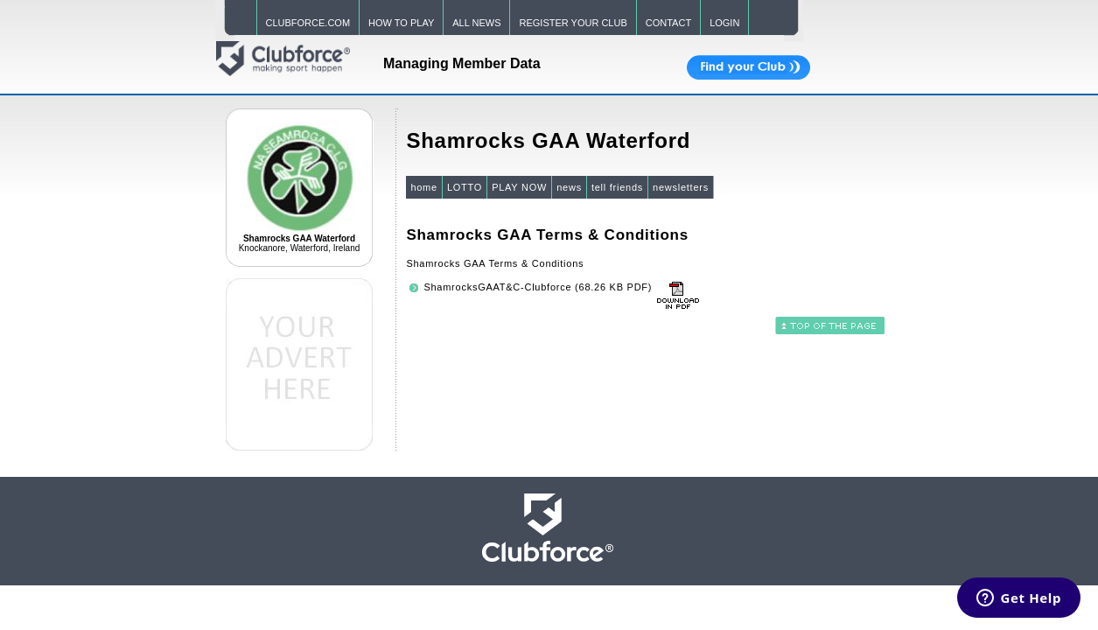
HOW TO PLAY (401, 23)
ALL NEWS (476, 23)
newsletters (681, 187)
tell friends (617, 187)
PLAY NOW (519, 187)
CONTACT (668, 23)
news (569, 187)
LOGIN (724, 23)
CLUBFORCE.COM (308, 23)
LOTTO (464, 187)
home (423, 187)
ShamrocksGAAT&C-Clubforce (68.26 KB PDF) (537, 287)
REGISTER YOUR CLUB (572, 23)
